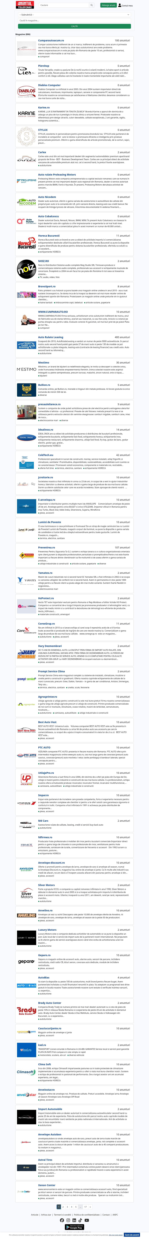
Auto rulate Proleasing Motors (57, 174)
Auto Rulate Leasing (50, 337)
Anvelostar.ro (46, 1089)
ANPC (115, 1214)
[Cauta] (91, 5)
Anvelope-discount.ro (51, 862)
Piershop (43, 65)
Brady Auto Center (49, 1003)
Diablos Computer (49, 85)
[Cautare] (64, 5)
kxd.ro (42, 1045)
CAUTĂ (74, 26)
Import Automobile (50, 1109)
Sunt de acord (132, 1234)
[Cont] (125, 5)
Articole (34, 1214)
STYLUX (43, 130)
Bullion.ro (44, 385)
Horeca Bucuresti (49, 235)
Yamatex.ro (45, 573)
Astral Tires (45, 1159)
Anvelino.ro (45, 910)
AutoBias (43, 977)
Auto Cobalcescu (48, 216)
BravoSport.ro (46, 286)
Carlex (42, 152)
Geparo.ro (44, 955)
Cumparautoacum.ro (51, 40)
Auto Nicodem (47, 197)
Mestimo (43, 362)
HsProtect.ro (46, 598)
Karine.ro (44, 107)
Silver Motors (46, 885)
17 (85, 1206)
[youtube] (87, 1220)
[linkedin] (74, 1220)
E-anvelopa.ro (46, 499)
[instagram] (68, 1220)
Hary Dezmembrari (50, 646)
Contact (106, 1214)
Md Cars (43, 820)
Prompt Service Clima (51, 671)
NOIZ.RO (43, 261)
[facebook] (62, 1220)
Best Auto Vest (47, 722)
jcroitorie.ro (45, 477)
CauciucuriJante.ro (49, 1028)
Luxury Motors (47, 929)
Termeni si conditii (62, 1214)
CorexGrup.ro (46, 623)
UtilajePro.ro (46, 773)
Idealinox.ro (45, 429)
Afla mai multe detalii (115, 1235)
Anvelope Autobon (49, 1134)
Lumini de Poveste (49, 522)
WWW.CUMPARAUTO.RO (53, 311)
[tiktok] (80, 1220)
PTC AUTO (44, 747)
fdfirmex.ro (45, 837)
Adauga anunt (108, 5)
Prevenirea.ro (46, 547)
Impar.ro (43, 795)
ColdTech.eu (45, 455)
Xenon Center (46, 1185)
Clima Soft (44, 1064)
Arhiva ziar (46, 1214)
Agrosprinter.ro (47, 696)
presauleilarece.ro (49, 404)
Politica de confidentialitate (87, 1214)
